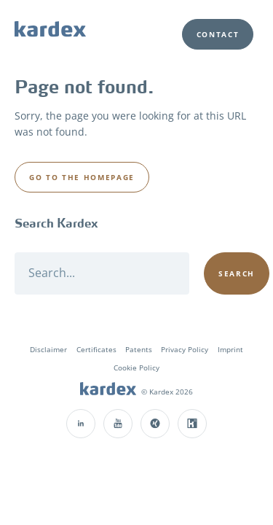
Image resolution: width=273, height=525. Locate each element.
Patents (138, 349)
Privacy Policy (184, 349)
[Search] (102, 273)
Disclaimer (48, 349)
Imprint (230, 349)
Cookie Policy (136, 367)
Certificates (96, 349)
